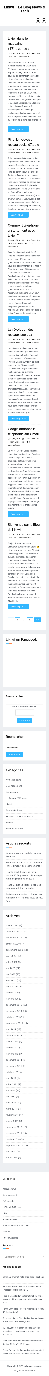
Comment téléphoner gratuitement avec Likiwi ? (24, 230)
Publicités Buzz (14, 810)
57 (30, 619)
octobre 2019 (13, 1017)
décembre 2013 (14, 1035)
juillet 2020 (12, 962)
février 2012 (12, 1047)
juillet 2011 (12, 1084)
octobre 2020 (13, 944)
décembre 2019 (14, 1005)
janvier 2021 (12, 925)
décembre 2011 (14, 1060)
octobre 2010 (13, 1139)
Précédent (11, 619)
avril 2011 (11, 1102)
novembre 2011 (14, 1066)
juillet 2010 (12, 1157)
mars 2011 (11, 1109)
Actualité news (14, 153)
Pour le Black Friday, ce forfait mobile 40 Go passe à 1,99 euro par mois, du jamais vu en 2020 (24, 875)
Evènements (12, 792)
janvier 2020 (12, 999)
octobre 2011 (13, 1072)
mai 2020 (10, 974)
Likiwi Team (31, 53)
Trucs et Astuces (20, 243)
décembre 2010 (14, 1127)
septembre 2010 (14, 1145)
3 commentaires (24, 57)
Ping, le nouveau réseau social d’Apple (23, 142)
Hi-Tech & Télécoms (16, 442)
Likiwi (10, 57)
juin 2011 (10, 1090)
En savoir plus (18, 129)
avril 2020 (11, 980)
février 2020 (12, 992)
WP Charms (29, 1370)
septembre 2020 (14, 950)
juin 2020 (10, 968)
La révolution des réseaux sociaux (20, 332)
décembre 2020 (14, 931)
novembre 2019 (14, 1011)
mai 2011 (10, 1096)
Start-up (10, 822)
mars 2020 (11, 986)
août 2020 (11, 956)
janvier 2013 (12, 1041)
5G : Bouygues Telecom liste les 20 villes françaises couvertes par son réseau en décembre (21, 1331)
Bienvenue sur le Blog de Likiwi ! (24, 527)
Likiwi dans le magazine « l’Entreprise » (18, 44)
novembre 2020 (14, 937)
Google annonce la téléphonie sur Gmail (23, 431)
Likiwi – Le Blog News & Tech (24, 9)
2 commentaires (32, 342)
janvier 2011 (12, 1121)
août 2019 (11, 1029)
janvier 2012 (12, 1054)
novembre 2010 (14, 1133)
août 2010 (11, 1151)
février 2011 (12, 1115)
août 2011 (11, 1078)
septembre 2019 (14, 1023)
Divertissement (14, 786)
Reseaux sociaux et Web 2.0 (20, 816)
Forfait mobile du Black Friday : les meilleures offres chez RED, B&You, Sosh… (24, 897)
